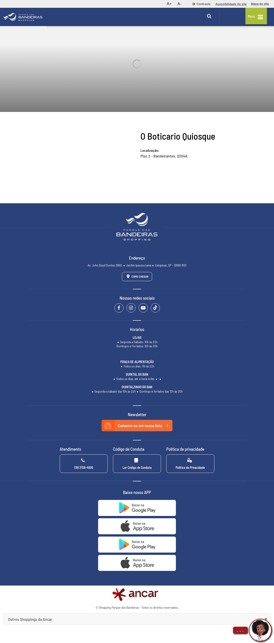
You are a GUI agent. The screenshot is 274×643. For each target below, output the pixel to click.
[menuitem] (169, 4)
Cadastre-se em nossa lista (137, 425)
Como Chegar (136, 276)
